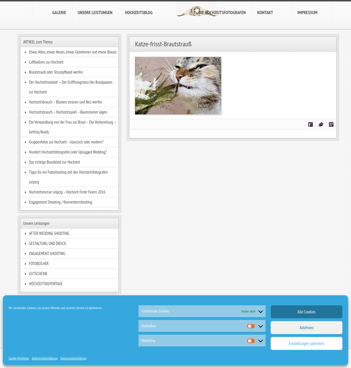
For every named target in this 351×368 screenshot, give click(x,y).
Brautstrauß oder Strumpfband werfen (56, 72)
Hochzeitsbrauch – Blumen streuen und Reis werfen (65, 102)
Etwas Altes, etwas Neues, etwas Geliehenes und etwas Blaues (73, 52)
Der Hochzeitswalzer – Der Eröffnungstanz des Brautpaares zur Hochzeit (70, 87)
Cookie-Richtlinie (19, 358)
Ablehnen (306, 327)
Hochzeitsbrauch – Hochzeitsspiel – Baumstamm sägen (68, 112)
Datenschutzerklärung (45, 358)
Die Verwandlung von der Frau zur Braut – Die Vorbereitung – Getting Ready (72, 127)
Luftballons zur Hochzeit (46, 62)
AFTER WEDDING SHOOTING (49, 233)
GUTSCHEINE (38, 273)
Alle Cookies (306, 312)
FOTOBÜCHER (39, 263)
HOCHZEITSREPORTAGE (46, 283)
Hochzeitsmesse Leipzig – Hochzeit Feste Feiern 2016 (67, 192)
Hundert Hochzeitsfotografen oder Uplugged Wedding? (68, 152)
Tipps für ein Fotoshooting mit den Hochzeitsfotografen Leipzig (68, 177)
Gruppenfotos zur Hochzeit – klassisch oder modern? (66, 142)
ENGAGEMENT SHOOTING (47, 253)
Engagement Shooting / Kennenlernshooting (60, 202)
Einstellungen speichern (306, 343)
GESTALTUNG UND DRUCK (47, 243)
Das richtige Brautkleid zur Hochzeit (54, 162)
